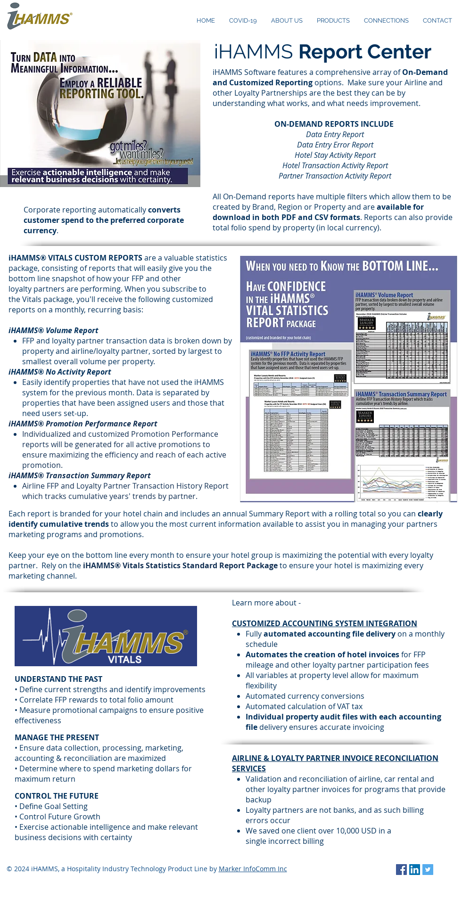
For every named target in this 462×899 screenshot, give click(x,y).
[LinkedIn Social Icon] (414, 869)
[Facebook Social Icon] (401, 869)
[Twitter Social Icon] (427, 869)
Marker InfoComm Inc (253, 868)
